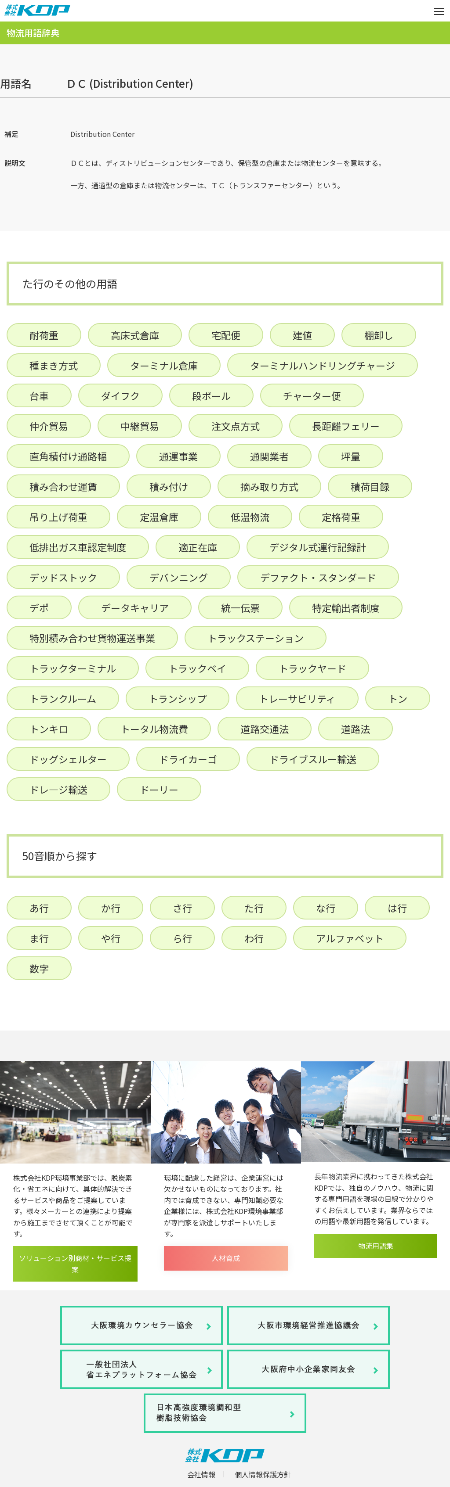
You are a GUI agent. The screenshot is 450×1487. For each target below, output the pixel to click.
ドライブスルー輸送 (312, 759)
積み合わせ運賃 (63, 486)
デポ (39, 607)
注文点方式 (235, 426)
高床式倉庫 (135, 335)
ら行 (182, 938)
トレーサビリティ (297, 698)
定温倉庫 (159, 517)
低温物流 (250, 517)
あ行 (39, 908)
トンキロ (48, 729)
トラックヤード (312, 668)
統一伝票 (240, 607)
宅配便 (225, 335)
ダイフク (120, 395)
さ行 (182, 908)
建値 (302, 335)
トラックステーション (255, 638)
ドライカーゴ (188, 759)
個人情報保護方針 (263, 1474)
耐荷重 (43, 335)
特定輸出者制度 (346, 607)
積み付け (168, 486)
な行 (325, 908)
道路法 (355, 729)
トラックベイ (197, 668)
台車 (39, 395)
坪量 (350, 456)
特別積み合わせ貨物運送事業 (92, 638)
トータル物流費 (154, 729)
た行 (254, 908)
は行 (397, 908)
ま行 (39, 938)
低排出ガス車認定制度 (77, 547)
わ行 (254, 938)
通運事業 (178, 456)
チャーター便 (312, 395)
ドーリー (159, 789)
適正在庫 (197, 547)
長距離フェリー (346, 426)
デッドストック (63, 577)
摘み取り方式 (269, 486)
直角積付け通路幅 (68, 456)
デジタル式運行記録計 (317, 547)
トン (397, 698)
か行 (110, 908)
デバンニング (178, 577)
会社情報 (201, 1474)
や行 (110, 938)
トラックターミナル (72, 668)
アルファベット (350, 938)
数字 (39, 968)
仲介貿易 (48, 426)
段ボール (211, 395)
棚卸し (378, 335)
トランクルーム (62, 698)
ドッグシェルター (68, 759)
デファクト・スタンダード (318, 577)
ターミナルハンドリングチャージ (322, 365)
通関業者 (269, 456)
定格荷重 (341, 517)
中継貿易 (139, 426)
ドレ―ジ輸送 (58, 789)
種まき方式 (53, 365)
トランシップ (178, 698)
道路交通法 (264, 729)
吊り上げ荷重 (58, 517)
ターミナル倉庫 (164, 365)
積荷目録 (370, 486)
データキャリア (135, 607)
